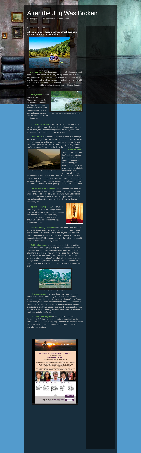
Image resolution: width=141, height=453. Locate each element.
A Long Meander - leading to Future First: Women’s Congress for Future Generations (52, 33)
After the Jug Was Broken (62, 13)
